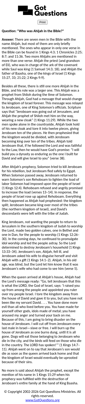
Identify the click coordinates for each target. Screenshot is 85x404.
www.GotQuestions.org (42, 400)
